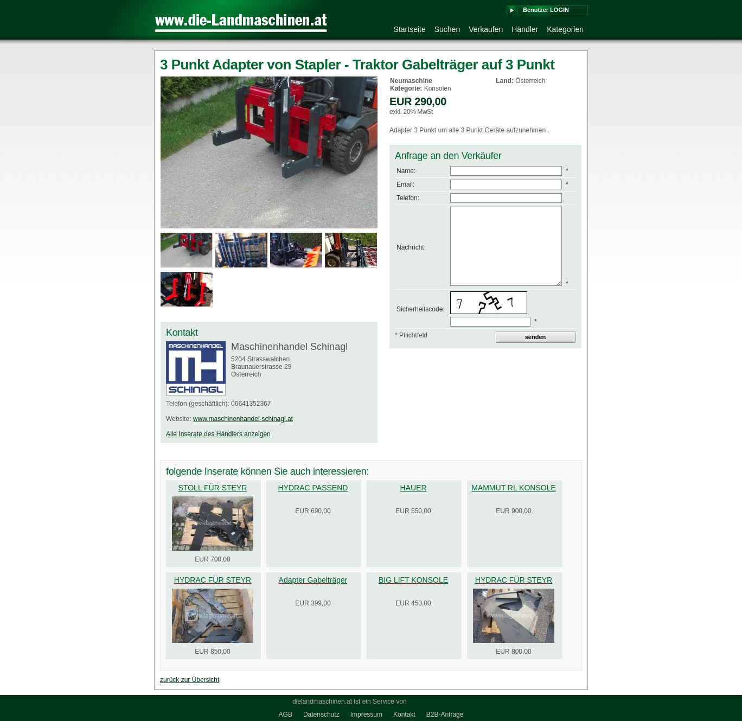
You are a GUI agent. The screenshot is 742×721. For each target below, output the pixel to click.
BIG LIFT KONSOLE (413, 580)
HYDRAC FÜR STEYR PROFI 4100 (212, 584)
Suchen (447, 29)
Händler (524, 29)
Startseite (410, 29)
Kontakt (404, 714)
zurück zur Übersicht (189, 680)
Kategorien (565, 29)
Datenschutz (321, 714)
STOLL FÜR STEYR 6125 (212, 492)
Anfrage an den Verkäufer (448, 155)
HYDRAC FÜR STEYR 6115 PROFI (513, 584)
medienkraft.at (429, 701)
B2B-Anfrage (445, 714)
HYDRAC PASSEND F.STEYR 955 (313, 492)
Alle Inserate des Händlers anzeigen (218, 434)
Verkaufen (486, 29)
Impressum (366, 714)
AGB (285, 714)
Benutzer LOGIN (546, 10)
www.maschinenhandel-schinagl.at (243, 419)
